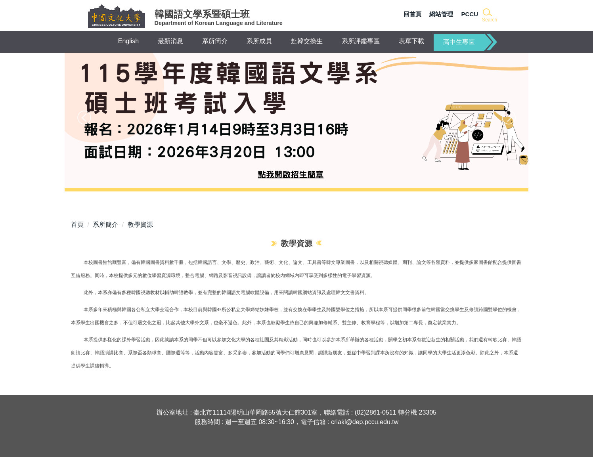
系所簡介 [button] (215, 41)
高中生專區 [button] (459, 41)
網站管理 (441, 14)
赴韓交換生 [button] (307, 41)
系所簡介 (105, 224)
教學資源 (140, 224)
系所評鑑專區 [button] (361, 41)
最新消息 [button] (170, 41)
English (128, 41)
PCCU (469, 14)
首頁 (77, 224)
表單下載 (411, 41)
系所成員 (259, 41)
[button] (489, 15)
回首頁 (412, 14)
